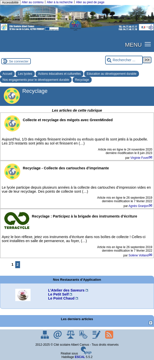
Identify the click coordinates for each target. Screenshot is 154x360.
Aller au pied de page (90, 2)
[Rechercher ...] (124, 60)
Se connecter (19, 61)
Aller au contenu (33, 2)
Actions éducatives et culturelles (59, 74)
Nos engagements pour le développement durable (36, 80)
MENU (133, 44)
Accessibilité (10, 2)
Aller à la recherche (60, 2)
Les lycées (25, 74)
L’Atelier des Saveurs (66, 290)
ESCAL (80, 357)
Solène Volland (138, 255)
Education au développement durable (111, 74)
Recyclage (82, 80)
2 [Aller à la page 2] (18, 264)
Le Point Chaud (61, 298)
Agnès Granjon (138, 206)
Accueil (7, 74)
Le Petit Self (58, 294)
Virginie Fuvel (139, 158)
